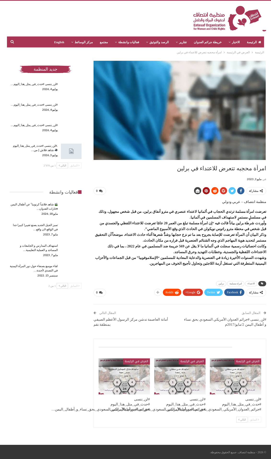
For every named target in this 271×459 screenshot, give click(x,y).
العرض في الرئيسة (247, 361)
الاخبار (236, 42)
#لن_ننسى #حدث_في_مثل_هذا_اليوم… (34, 84)
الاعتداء (251, 283)
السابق (254, 419)
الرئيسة (254, 42)
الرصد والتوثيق (159, 42)
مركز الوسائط (84, 42)
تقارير (183, 42)
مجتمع (104, 42)
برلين (221, 283)
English (59, 42)
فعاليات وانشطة (128, 42)
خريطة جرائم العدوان (208, 42)
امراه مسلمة (236, 283)
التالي (242, 419)
